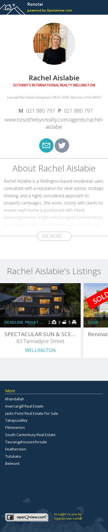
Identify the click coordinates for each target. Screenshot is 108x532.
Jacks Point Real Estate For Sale (31, 413)
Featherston (15, 449)
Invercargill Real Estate (24, 406)
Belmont (12, 463)
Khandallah (14, 399)
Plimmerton (15, 427)
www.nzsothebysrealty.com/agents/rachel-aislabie (54, 123)
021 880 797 (40, 110)
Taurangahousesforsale (26, 441)
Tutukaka (13, 456)
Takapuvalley (16, 420)
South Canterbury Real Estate (30, 434)
